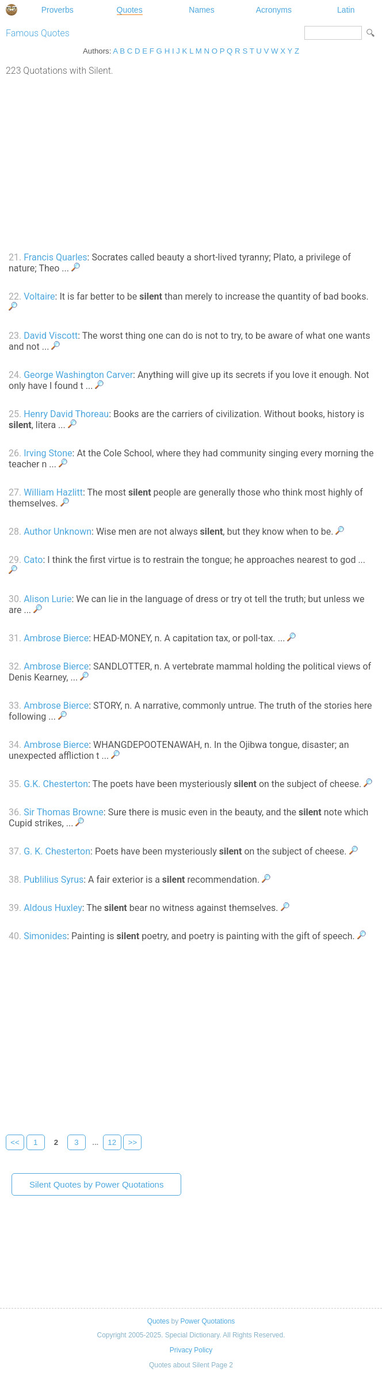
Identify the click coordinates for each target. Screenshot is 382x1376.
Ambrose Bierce (56, 638)
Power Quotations (207, 1321)
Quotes (130, 9)
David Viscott (51, 335)
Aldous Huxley (53, 907)
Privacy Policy (191, 1350)
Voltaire (39, 296)
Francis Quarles (55, 257)
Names (201, 9)
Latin (345, 9)
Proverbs (57, 9)
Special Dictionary (11, 10)
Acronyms (274, 9)
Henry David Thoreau (66, 414)
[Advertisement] (191, 162)
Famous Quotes (38, 33)
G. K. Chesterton (57, 851)
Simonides (45, 936)
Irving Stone (48, 453)
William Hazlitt (53, 492)
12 (112, 1142)
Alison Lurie (47, 599)
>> (132, 1142)
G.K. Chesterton (56, 783)
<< (15, 1142)
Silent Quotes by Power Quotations (96, 1184)
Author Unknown (57, 531)
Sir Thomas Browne (64, 812)
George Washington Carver (78, 374)
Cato (33, 559)
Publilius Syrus (53, 879)
